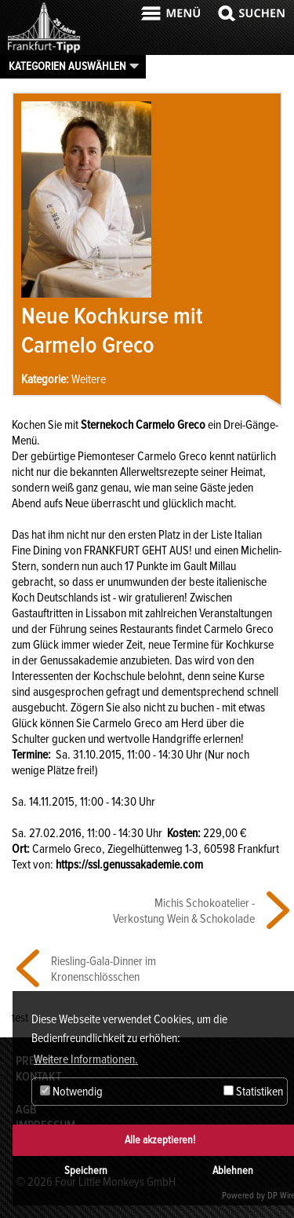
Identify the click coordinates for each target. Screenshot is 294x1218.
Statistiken (253, 1091)
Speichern (85, 1170)
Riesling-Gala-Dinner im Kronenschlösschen (103, 969)
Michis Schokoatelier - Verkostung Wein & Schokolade (184, 911)
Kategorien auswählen (67, 66)
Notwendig (71, 1091)
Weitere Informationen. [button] (86, 1059)
